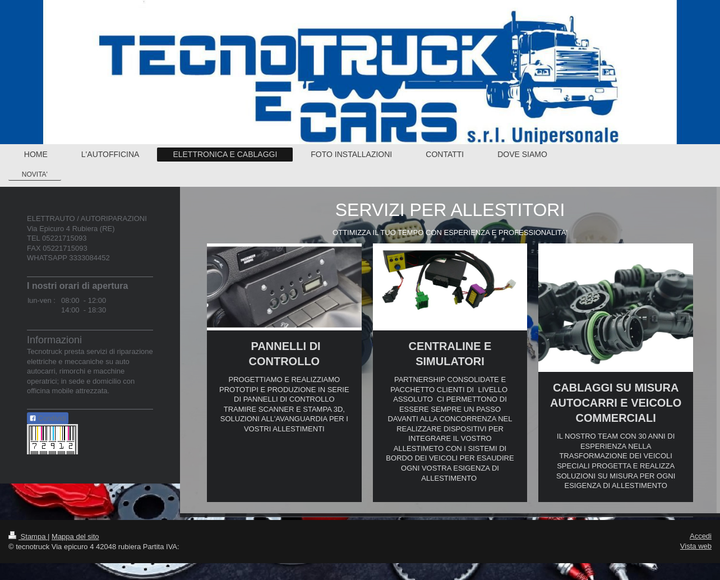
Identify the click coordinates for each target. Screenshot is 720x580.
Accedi (701, 536)
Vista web (696, 546)
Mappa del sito (75, 536)
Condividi (47, 418)
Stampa (28, 536)
